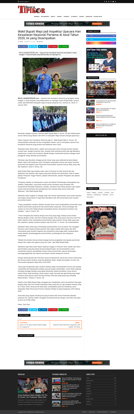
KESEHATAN (89, 16)
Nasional (88, 385)
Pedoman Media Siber (102, 411)
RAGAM (81, 16)
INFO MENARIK (45, 16)
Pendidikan (89, 393)
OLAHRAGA (74, 16)
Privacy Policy (91, 411)
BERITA (53, 16)
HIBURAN (66, 16)
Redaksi (84, 411)
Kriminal (88, 388)
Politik (88, 396)
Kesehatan (88, 404)
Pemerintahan (89, 380)
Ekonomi (88, 401)
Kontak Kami (113, 411)
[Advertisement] (85, 9)
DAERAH (59, 16)
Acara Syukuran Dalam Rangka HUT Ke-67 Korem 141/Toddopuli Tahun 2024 (33, 396)
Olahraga (88, 391)
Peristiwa (88, 383)
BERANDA (36, 16)
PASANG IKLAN (98, 16)
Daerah (40, 41)
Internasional (89, 398)
